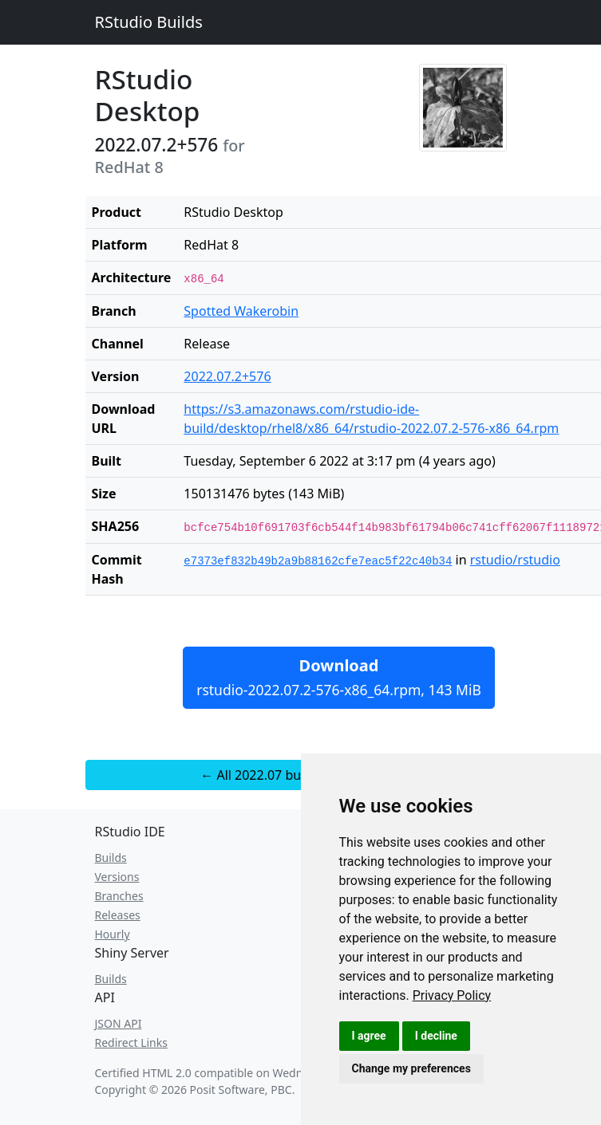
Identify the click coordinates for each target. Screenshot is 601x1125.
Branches (119, 895)
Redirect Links (131, 1042)
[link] (452, 995)
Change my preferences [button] (411, 1068)
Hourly (112, 934)
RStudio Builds (149, 22)
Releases (117, 914)
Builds (111, 857)
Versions (117, 876)
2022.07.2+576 (227, 376)
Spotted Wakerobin (241, 311)
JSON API (118, 1023)
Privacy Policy (452, 995)
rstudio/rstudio (515, 559)
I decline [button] (436, 1035)
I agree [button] (369, 1035)
